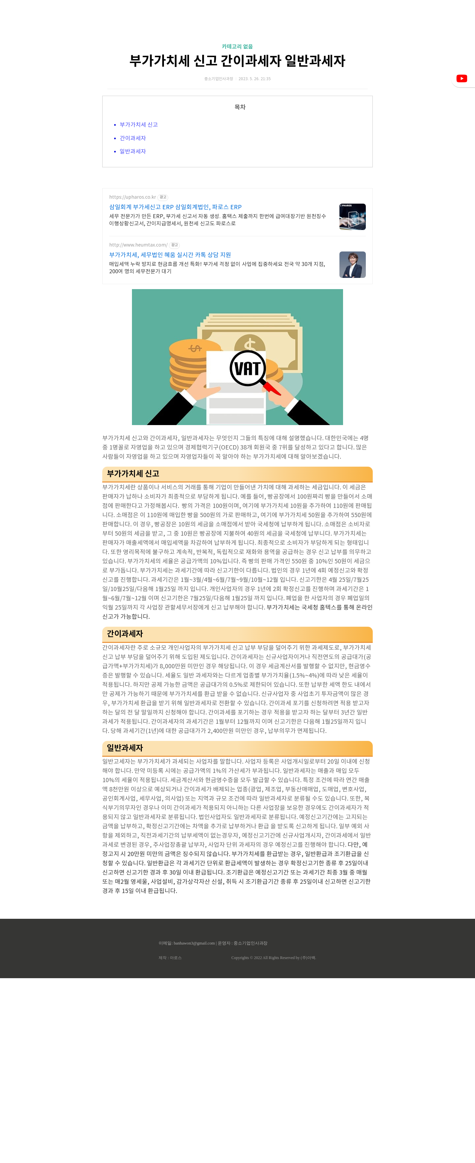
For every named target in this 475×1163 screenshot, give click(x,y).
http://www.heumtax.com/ (138, 430)
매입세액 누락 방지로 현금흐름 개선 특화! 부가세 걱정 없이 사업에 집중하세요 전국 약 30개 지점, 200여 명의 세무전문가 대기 (217, 452)
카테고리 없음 (237, 139)
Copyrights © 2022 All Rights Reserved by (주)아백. (273, 1142)
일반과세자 (133, 244)
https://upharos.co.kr (132, 382)
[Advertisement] (237, 63)
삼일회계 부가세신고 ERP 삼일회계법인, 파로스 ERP (175, 392)
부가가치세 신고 (139, 217)
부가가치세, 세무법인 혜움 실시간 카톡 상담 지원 (170, 440)
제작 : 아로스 (170, 1142)
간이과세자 (133, 231)
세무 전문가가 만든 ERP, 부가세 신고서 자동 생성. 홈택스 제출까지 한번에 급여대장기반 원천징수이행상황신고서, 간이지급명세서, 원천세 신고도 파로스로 (217, 405)
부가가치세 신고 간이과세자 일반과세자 (237, 154)
